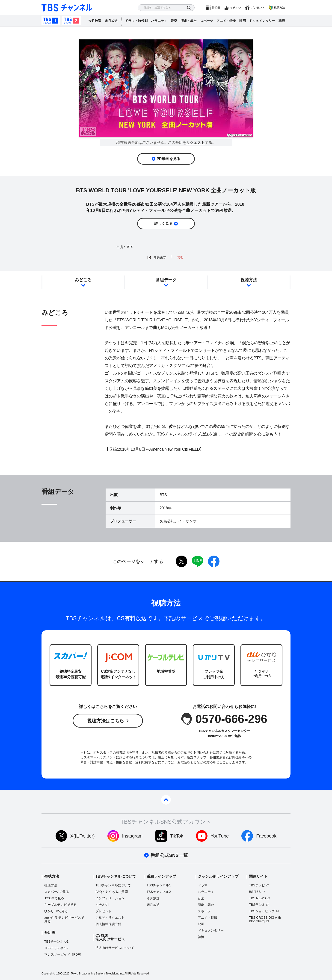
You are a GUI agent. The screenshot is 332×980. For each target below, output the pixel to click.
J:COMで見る (54, 898)
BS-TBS (255, 892)
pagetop (166, 800)
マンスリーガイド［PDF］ (63, 954)
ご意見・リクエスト (110, 917)
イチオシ (235, 7)
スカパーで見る (56, 892)
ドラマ (203, 885)
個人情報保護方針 (108, 924)
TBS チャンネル (67, 8)
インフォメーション (110, 898)
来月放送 (111, 21)
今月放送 (94, 21)
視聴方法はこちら (105, 720)
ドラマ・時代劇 (136, 21)
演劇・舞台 (189, 21)
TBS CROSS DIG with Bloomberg (265, 919)
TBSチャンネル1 (51, 20)
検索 (189, 8)
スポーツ (206, 21)
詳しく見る (163, 223)
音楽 (174, 21)
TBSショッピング (262, 911)
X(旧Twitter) (82, 835)
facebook (213, 561)
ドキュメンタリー (262, 21)
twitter (181, 561)
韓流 (282, 21)
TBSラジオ (257, 904)
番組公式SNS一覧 (169, 855)
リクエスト (195, 143)
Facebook (266, 835)
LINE (197, 561)
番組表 (216, 7)
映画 (242, 21)
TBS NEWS (257, 898)
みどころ (83, 280)
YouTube (220, 835)
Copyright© (48, 973)
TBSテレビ (257, 885)
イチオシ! (102, 904)
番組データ (166, 280)
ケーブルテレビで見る (60, 904)
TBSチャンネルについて (113, 885)
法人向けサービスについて (114, 948)
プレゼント (258, 7)
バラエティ (159, 21)
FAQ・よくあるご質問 (111, 892)
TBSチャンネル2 (71, 20)
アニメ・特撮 (226, 21)
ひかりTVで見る (56, 911)
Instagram (132, 835)
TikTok (176, 835)
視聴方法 (279, 7)
